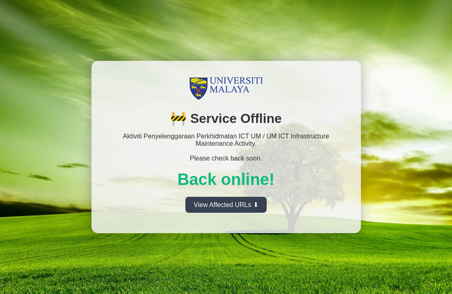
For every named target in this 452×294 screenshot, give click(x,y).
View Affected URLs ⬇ (226, 204)
